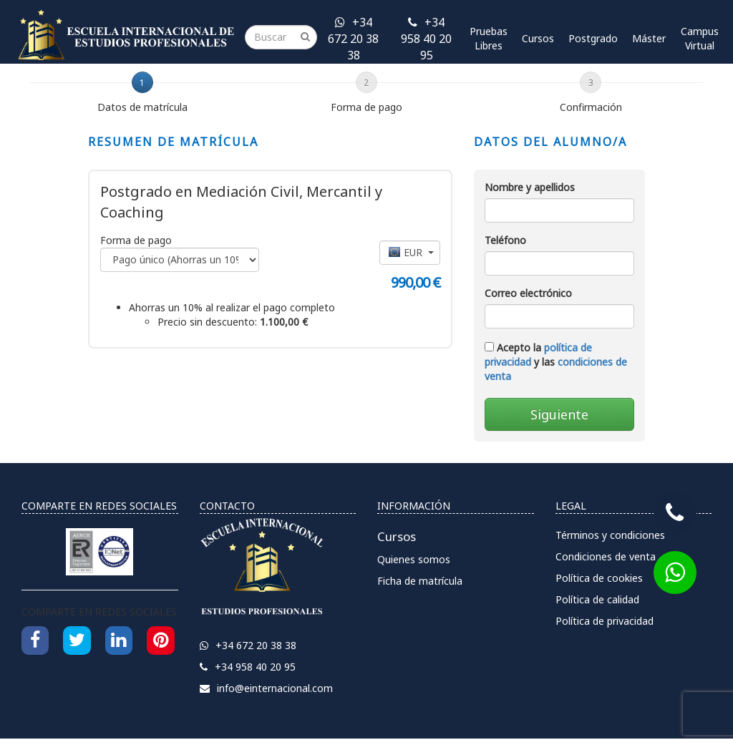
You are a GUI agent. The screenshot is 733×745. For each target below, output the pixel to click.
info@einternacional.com (266, 688)
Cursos (538, 38)
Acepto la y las (556, 362)
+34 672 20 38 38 (353, 38)
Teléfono (505, 240)
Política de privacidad (604, 621)
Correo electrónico (528, 293)
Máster (649, 38)
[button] (409, 252)
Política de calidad (597, 599)
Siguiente (559, 414)
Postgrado (593, 38)
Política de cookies (599, 578)
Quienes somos (413, 559)
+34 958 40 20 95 (426, 38)
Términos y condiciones (610, 535)
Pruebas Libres (489, 38)
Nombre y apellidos (530, 187)
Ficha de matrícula (419, 581)
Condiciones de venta (605, 556)
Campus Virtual (700, 38)
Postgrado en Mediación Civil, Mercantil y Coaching (241, 202)
